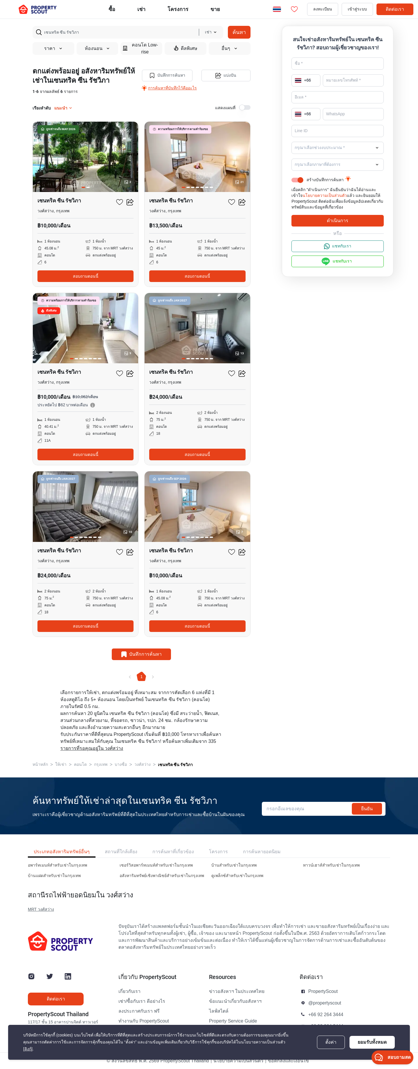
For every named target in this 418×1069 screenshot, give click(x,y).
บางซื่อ (121, 764)
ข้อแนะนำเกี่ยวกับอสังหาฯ (235, 1001)
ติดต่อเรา (395, 9)
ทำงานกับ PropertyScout (143, 1021)
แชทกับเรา (337, 246)
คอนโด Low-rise (140, 48)
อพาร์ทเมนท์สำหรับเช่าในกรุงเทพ (57, 865)
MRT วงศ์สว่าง (41, 909)
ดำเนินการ (337, 220)
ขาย (215, 9)
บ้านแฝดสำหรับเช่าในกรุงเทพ (54, 875)
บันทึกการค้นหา (167, 75)
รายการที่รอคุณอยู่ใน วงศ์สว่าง (91, 748)
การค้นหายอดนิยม (262, 851)
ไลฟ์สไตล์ (218, 1011)
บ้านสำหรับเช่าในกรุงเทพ (234, 865)
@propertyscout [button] (324, 1003)
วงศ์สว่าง (142, 764)
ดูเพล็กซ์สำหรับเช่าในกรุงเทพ (237, 875)
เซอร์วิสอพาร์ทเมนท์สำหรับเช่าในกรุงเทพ (156, 865)
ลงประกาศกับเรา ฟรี (139, 1011)
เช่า (141, 9)
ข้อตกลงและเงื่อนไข (288, 1061)
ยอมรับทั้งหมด (372, 1042)
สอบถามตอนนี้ (85, 276)
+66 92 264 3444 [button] (325, 1015)
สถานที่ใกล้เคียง (121, 851)
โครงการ (218, 851)
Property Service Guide (233, 1021)
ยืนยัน (367, 808)
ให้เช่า (60, 764)
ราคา (53, 48)
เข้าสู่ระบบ (357, 9)
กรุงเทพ (100, 764)
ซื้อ (112, 9)
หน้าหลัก (40, 764)
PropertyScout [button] (323, 991)
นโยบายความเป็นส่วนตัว (324, 195)
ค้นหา (239, 32)
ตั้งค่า (330, 1042)
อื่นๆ (229, 48)
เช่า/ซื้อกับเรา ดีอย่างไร (141, 1001)
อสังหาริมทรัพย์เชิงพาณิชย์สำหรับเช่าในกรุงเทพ (162, 875)
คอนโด (80, 764)
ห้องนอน (97, 48)
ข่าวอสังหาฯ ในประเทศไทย (236, 991)
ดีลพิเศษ (185, 48)
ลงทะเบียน (322, 9)
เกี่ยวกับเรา (129, 991)
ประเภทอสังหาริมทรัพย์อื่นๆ (62, 851)
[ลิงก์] (28, 1049)
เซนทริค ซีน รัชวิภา (175, 764)
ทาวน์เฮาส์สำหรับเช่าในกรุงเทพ (331, 865)
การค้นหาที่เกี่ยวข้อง (173, 851)
